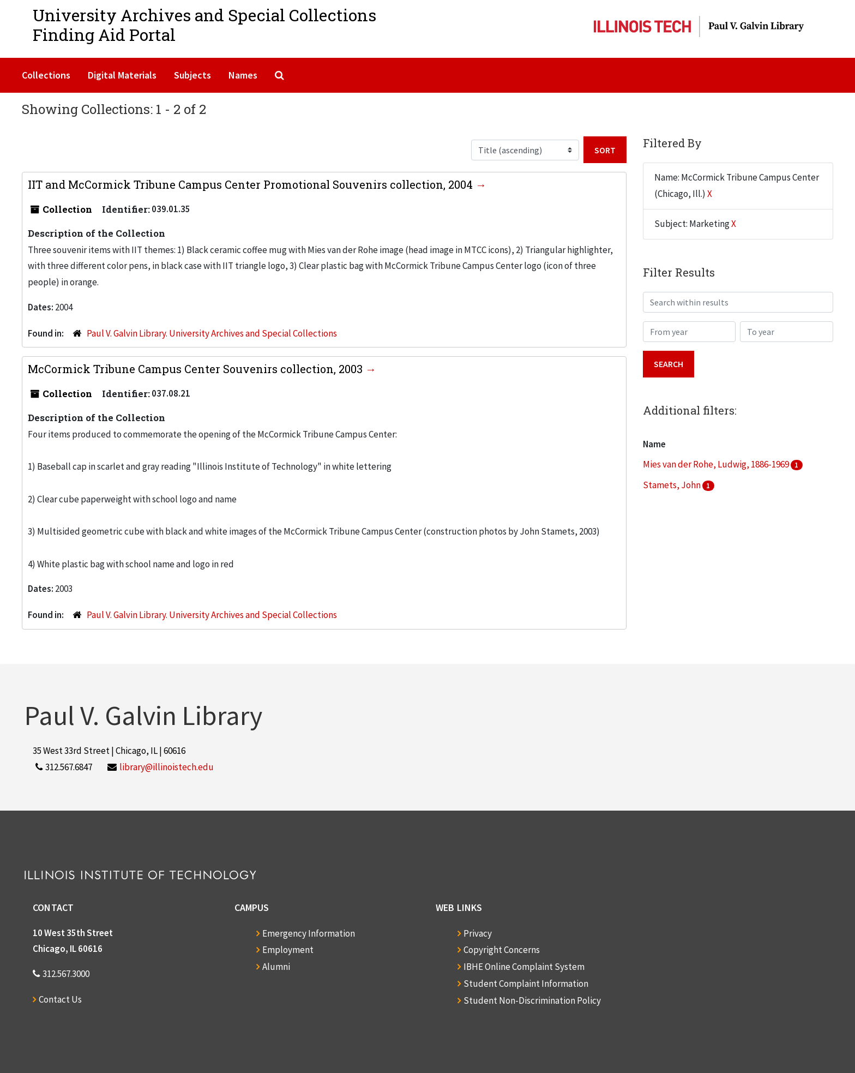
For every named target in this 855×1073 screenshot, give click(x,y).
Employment (288, 950)
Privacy (477, 933)
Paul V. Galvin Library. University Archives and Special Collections (212, 333)
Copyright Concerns (501, 950)
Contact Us (60, 999)
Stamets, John (672, 485)
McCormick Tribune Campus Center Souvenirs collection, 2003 (196, 369)
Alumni (276, 967)
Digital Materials (122, 75)
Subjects (192, 75)
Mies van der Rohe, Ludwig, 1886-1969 (717, 464)
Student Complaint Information (525, 984)
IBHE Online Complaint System (524, 967)
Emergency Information (308, 933)
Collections (46, 75)
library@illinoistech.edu (166, 767)
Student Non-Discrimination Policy (532, 1000)
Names (242, 75)
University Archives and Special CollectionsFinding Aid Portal (204, 24)
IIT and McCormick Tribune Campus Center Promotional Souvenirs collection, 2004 (251, 184)
